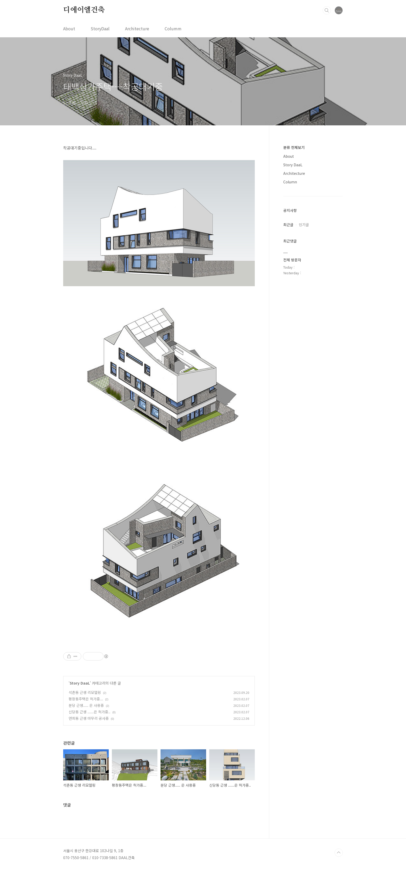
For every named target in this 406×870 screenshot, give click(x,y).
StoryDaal (100, 28)
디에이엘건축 (84, 10)
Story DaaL (80, 683)
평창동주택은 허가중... (86, 698)
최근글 (288, 224)
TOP (339, 853)
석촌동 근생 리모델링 (85, 692)
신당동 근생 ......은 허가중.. (89, 711)
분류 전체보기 (293, 147)
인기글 (304, 224)
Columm (173, 28)
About (69, 28)
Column (290, 181)
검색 (327, 10)
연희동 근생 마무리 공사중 (89, 718)
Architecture (137, 28)
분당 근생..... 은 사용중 (86, 705)
